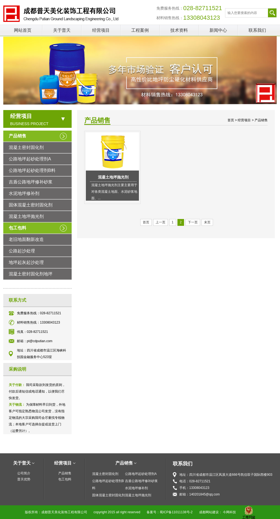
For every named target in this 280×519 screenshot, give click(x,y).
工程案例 (140, 30)
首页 (231, 120)
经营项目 (101, 30)
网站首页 (22, 30)
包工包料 (17, 228)
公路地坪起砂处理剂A (30, 159)
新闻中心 (218, 30)
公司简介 (23, 473)
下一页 (193, 222)
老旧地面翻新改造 (26, 239)
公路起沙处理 (22, 251)
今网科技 (229, 512)
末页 (207, 222)
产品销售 (17, 136)
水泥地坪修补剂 (24, 193)
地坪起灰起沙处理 (26, 262)
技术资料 (179, 30)
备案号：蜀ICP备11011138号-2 (169, 512)
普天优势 (23, 479)
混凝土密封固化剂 (26, 147)
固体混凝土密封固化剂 (30, 205)
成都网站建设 (209, 512)
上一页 (160, 222)
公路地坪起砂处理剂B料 (32, 170)
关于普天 (62, 30)
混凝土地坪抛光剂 (26, 216)
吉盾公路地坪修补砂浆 (30, 182)
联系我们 (257, 30)
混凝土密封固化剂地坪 (30, 274)
